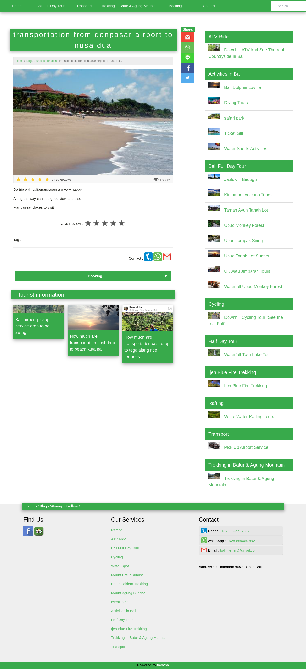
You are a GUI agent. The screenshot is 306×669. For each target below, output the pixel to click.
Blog (43, 506)
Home (17, 6)
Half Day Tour (122, 620)
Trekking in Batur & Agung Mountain (129, 6)
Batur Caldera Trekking (129, 584)
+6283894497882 (235, 531)
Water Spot (120, 566)
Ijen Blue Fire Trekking (129, 629)
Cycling (117, 557)
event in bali (120, 602)
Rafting (117, 530)
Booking (175, 6)
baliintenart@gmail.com (239, 550)
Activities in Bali (123, 611)
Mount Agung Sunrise (128, 593)
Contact (209, 6)
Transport (84, 6)
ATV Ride (118, 539)
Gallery (72, 506)
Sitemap (30, 506)
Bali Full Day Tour (50, 6)
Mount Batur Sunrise (127, 575)
